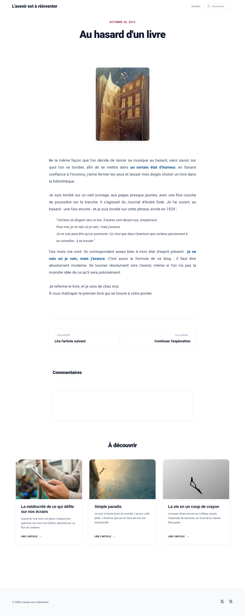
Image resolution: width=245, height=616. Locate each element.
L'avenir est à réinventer (34, 6)
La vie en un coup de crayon (193, 506)
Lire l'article (31, 536)
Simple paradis (108, 506)
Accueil (196, 6)
